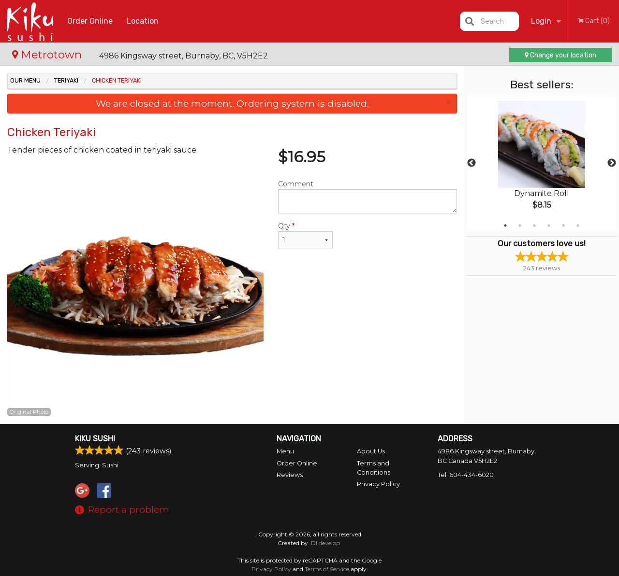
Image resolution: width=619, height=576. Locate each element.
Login (541, 21)
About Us (371, 451)
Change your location (560, 55)
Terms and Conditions (373, 468)
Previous (471, 163)
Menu (285, 451)
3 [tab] (534, 225)
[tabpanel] (541, 163)
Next (612, 163)
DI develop (325, 543)
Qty (305, 235)
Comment (367, 196)
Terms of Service (327, 569)
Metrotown (48, 54)
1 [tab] (505, 225)
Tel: (466, 474)
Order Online (90, 21)
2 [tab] (520, 225)
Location (143, 21)
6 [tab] (578, 225)
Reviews (290, 474)
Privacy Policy (378, 484)
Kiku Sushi (95, 438)
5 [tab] (563, 225)
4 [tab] (549, 225)
